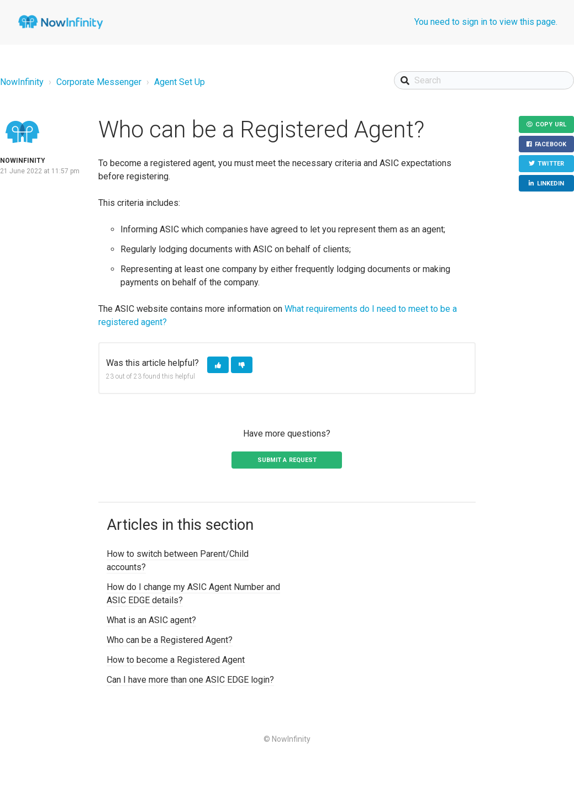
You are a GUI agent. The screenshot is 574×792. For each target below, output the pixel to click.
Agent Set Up (179, 82)
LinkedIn (551, 183)
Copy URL (550, 124)
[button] (218, 365)
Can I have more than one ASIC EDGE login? (190, 679)
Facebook (550, 144)
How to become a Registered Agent (176, 660)
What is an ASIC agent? (151, 620)
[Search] (484, 80)
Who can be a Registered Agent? (170, 640)
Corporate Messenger (98, 82)
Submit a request (287, 460)
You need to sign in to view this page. (485, 22)
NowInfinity (22, 82)
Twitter (551, 163)
